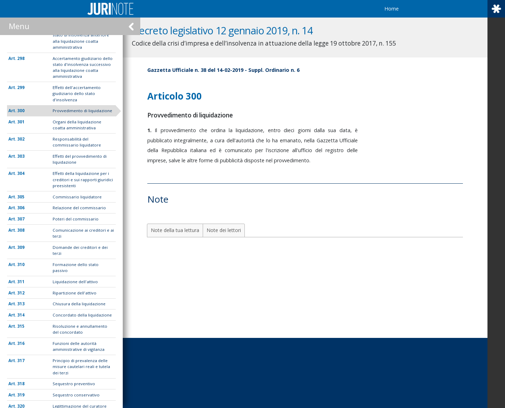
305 (21, 196)
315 (21, 326)
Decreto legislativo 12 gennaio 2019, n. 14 (239, 30)
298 (21, 58)
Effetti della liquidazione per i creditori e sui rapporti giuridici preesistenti (83, 179)
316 (21, 343)
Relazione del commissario (79, 207)
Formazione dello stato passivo (76, 267)
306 (21, 207)
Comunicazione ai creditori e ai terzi (83, 233)
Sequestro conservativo (76, 394)
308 (21, 230)
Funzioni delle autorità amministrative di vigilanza (79, 346)
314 (21, 315)
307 (21, 219)
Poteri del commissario (76, 219)
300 (21, 110)
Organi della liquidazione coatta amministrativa (77, 124)
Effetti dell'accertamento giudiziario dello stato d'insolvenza (77, 93)
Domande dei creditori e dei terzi (80, 250)
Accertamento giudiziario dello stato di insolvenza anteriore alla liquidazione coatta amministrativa (83, 38)
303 (21, 156)
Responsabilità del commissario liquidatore (77, 142)
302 (21, 139)
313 (21, 303)
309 (21, 247)
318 (21, 383)
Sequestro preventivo (74, 383)
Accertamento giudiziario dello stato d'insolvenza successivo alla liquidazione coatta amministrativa (83, 67)
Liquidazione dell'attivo (75, 281)
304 (21, 173)
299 (21, 87)
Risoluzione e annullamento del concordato (80, 329)
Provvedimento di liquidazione (82, 110)
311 (21, 281)
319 (21, 394)
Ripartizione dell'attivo (74, 292)
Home (391, 8)
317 (21, 360)
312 (21, 292)
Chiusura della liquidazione (79, 303)
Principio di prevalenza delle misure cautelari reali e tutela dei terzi (81, 366)
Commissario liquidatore (77, 196)
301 (21, 121)
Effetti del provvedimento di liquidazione (80, 159)
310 (21, 264)
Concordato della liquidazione (82, 315)
